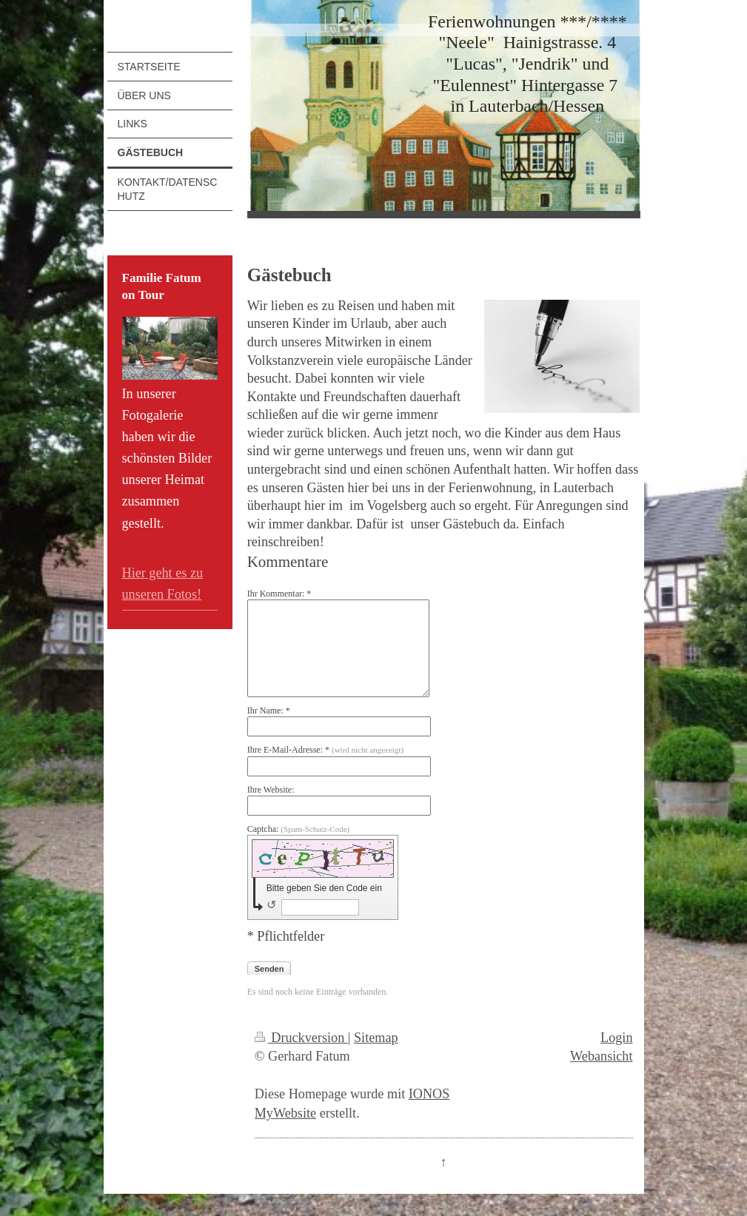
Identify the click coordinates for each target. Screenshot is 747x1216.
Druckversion (301, 1037)
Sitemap (376, 1037)
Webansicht (601, 1056)
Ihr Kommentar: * (279, 593)
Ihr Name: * (268, 710)
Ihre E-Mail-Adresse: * (325, 750)
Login (616, 1037)
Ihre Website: (271, 790)
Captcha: (298, 829)
